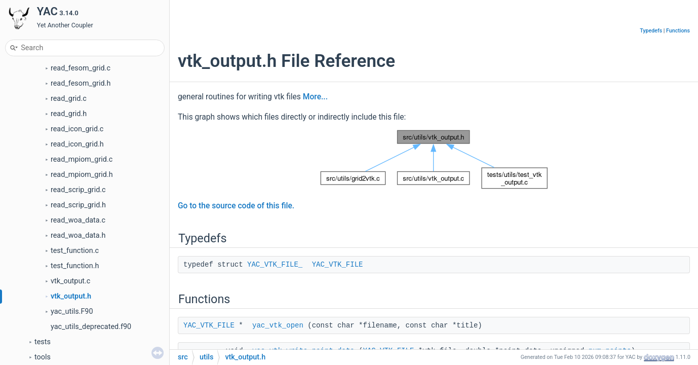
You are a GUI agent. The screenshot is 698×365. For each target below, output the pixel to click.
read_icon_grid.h (77, 144)
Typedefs (651, 30)
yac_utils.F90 (72, 311)
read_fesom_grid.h (80, 83)
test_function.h (75, 266)
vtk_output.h (71, 296)
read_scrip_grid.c (78, 190)
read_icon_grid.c (77, 129)
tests (42, 342)
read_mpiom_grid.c (81, 159)
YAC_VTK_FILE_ (274, 265)
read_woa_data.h (78, 235)
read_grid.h (69, 114)
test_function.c (75, 250)
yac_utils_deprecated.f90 (91, 326)
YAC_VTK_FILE (337, 265)
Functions (678, 30)
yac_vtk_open (277, 325)
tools (42, 357)
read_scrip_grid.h (78, 205)
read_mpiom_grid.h (82, 174)
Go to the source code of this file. (236, 205)
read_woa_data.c (78, 220)
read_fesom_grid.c (80, 68)
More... (315, 96)
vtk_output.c (70, 281)
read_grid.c (69, 98)
